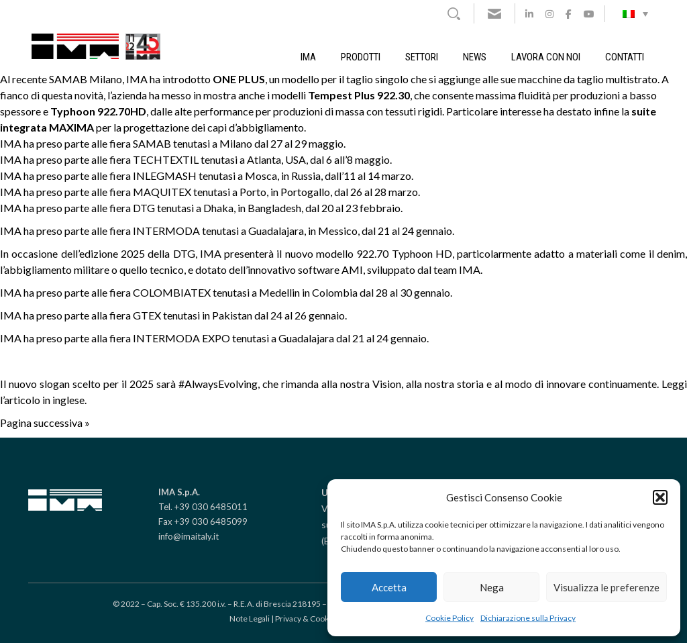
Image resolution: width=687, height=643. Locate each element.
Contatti (624, 57)
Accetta (389, 587)
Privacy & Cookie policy (316, 618)
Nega (492, 587)
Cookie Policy (449, 618)
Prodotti (360, 57)
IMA (308, 57)
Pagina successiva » (45, 422)
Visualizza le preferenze (606, 587)
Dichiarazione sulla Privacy (528, 618)
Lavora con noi (545, 57)
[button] (660, 497)
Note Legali (249, 618)
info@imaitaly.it (188, 536)
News (474, 57)
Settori (421, 57)
